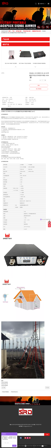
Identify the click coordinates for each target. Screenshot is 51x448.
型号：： (27, 99)
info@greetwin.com (27, 426)
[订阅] (47, 434)
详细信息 (4, 109)
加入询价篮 (38, 89)
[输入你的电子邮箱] (22, 434)
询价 (39, 85)
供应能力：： (28, 104)
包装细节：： (5, 102)
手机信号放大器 (4, 383)
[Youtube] (25, 438)
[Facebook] (21, 438)
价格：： (27, 101)
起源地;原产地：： (6, 97)
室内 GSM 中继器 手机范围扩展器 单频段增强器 (11, 63)
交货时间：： (28, 102)
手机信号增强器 (4, 382)
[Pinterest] (30, 438)
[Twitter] (23, 438)
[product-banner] (25, 400)
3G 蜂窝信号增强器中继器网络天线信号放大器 (39, 63)
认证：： (4, 99)
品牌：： (27, 97)
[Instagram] (27, 438)
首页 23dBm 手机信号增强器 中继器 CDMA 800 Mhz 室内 (25, 63)
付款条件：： (5, 104)
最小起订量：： (5, 101)
